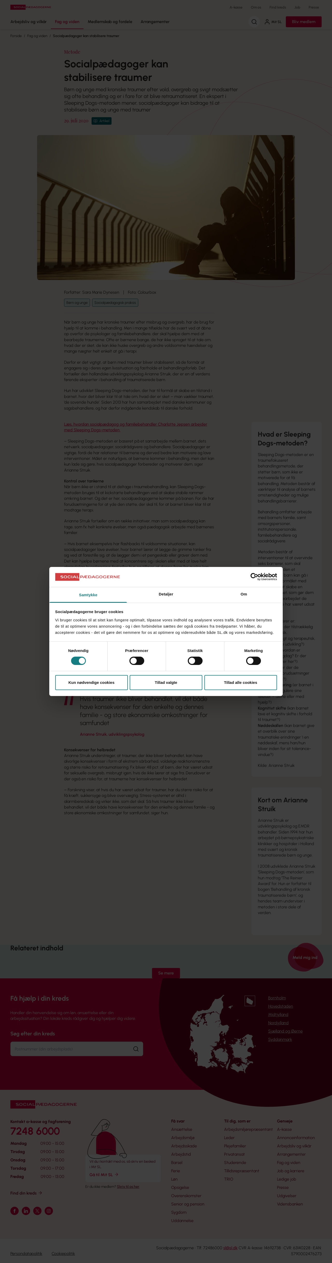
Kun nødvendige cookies (91, 682)
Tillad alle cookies (240, 682)
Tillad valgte (166, 682)
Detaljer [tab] (166, 594)
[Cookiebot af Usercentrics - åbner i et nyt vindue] (254, 577)
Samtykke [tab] (88, 595)
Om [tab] (243, 594)
